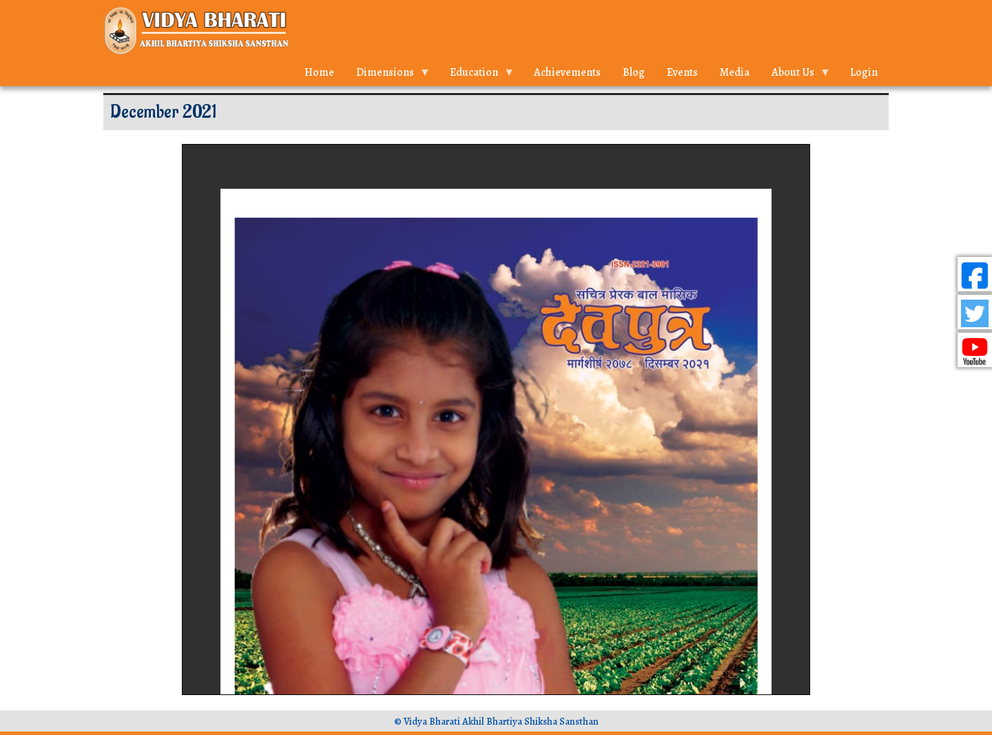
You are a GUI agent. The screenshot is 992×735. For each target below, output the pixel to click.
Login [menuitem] (864, 72)
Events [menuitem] (682, 72)
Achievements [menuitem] (567, 72)
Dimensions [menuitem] (388, 75)
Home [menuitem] (319, 72)
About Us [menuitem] (796, 75)
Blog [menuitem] (634, 72)
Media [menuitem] (735, 72)
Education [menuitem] (477, 75)
